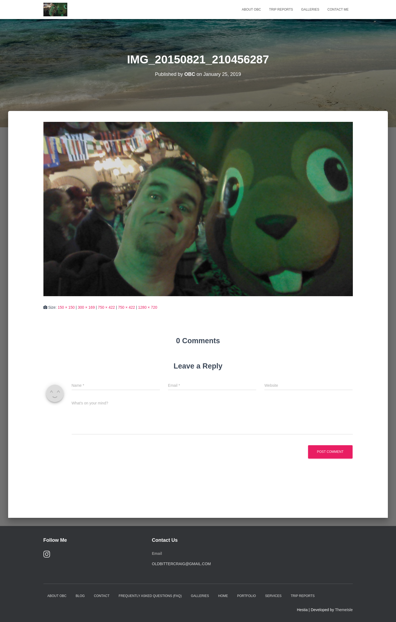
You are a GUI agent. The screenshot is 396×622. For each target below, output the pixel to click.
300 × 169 (86, 307)
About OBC (251, 9)
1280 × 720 (147, 307)
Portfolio (246, 596)
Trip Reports (281, 9)
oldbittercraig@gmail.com (181, 564)
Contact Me (338, 9)
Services (273, 596)
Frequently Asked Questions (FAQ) (150, 596)
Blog (80, 596)
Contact (101, 596)
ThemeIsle (344, 610)
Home (223, 596)
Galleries (310, 9)
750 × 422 (106, 307)
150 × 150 (66, 307)
